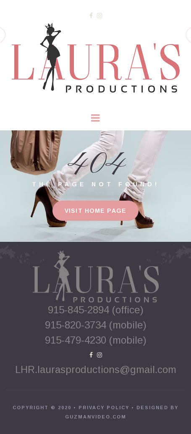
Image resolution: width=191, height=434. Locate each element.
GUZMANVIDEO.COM (95, 416)
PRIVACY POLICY (103, 407)
